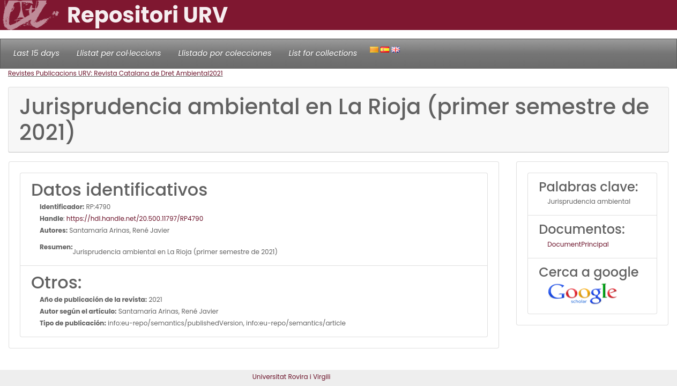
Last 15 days (36, 53)
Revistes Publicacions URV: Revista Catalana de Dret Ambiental (108, 73)
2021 (215, 73)
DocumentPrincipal (577, 244)
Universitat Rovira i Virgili (291, 376)
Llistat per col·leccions (119, 53)
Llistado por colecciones (225, 53)
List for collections (322, 53)
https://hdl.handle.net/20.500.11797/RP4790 (134, 218)
